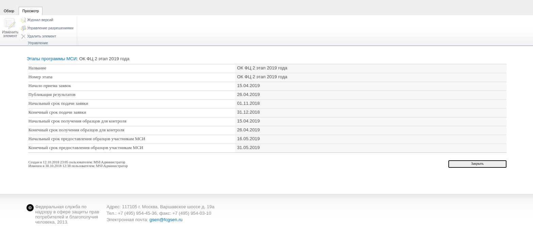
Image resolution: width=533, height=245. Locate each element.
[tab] (9, 7)
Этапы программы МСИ (51, 58)
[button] (10, 28)
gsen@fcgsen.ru (166, 219)
